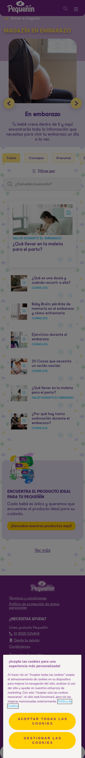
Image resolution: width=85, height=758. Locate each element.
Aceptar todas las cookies (43, 721)
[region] (42, 706)
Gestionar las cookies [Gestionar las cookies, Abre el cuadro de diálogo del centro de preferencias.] (43, 740)
